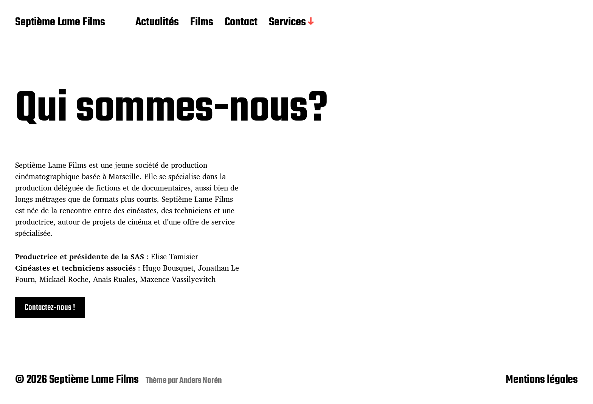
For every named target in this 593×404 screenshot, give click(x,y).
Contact (241, 22)
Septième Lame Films (60, 22)
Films (201, 22)
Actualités (157, 22)
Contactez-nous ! (50, 307)
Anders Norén (200, 380)
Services (287, 22)
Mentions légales (542, 380)
